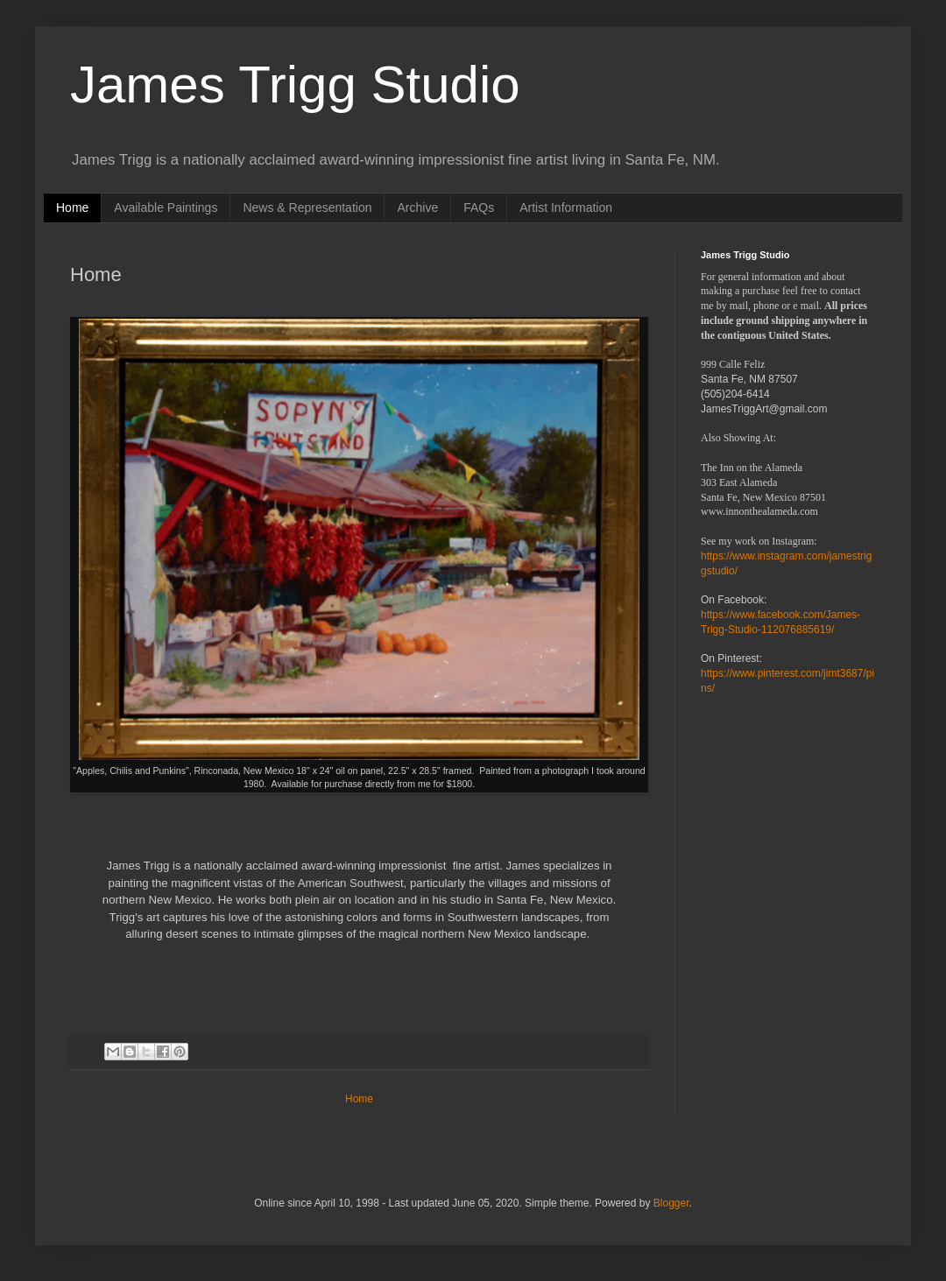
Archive (417, 208)
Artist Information (565, 208)
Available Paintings (165, 208)
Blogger (671, 1203)
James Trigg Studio (295, 84)
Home (72, 208)
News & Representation (307, 208)
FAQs (478, 208)
